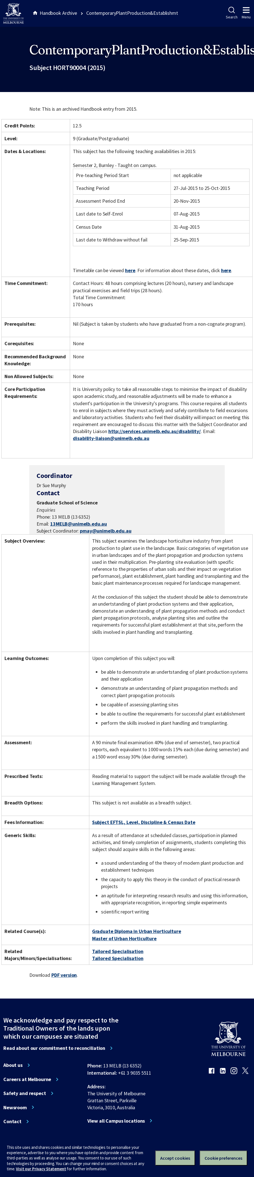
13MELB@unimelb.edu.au (78, 523)
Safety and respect (24, 1093)
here (130, 270)
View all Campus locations (116, 1121)
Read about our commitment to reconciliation (54, 1048)
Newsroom (15, 1108)
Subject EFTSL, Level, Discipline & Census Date (143, 822)
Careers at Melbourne (27, 1079)
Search (231, 13)
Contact (12, 1121)
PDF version (64, 975)
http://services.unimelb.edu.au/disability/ (154, 431)
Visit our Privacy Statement (41, 1168)
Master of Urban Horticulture (124, 938)
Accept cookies (175, 1158)
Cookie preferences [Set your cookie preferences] (223, 1158)
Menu (246, 13)
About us (13, 1065)
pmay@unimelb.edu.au (105, 530)
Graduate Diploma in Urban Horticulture (136, 931)
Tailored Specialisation (117, 951)
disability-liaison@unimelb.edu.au (111, 438)
